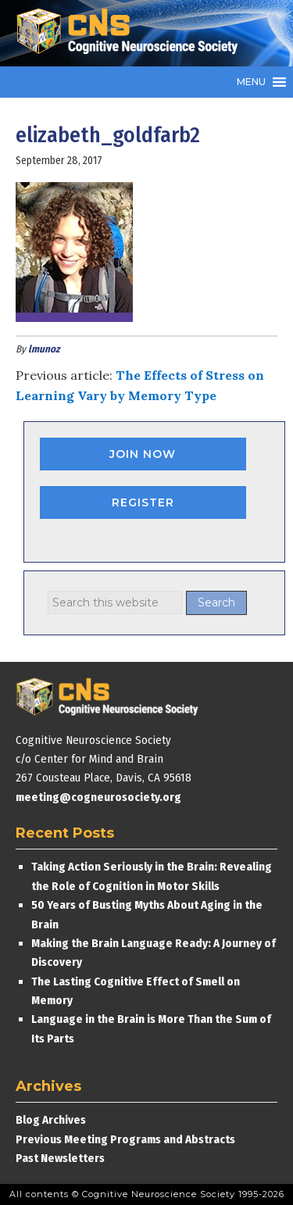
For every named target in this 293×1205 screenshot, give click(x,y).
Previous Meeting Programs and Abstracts (125, 1139)
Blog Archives (51, 1120)
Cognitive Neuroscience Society (133, 33)
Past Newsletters (60, 1158)
